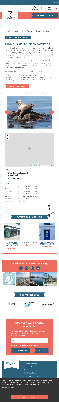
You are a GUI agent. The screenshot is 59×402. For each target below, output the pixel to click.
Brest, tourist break (30, 373)
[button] (7, 112)
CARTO (52, 165)
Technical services (30, 370)
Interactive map (18, 31)
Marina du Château (30, 364)
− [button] (7, 138)
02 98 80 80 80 (13, 178)
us (26, 75)
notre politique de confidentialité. (27, 384)
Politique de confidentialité (31, 345)
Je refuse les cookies (8, 387)
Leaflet (33, 165)
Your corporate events (31, 376)
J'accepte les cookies (29, 397)
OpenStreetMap (40, 165)
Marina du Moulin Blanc (32, 367)
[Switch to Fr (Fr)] (56, 8)
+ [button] (7, 135)
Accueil (7, 31)
